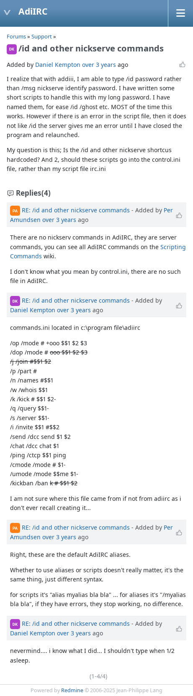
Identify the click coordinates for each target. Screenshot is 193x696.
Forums (16, 36)
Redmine (72, 690)
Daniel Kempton (57, 65)
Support (41, 36)
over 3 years (99, 65)
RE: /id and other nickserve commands (76, 210)
